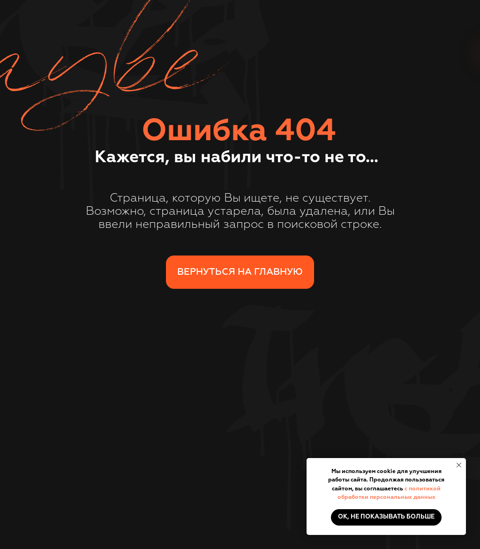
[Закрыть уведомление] (459, 465)
